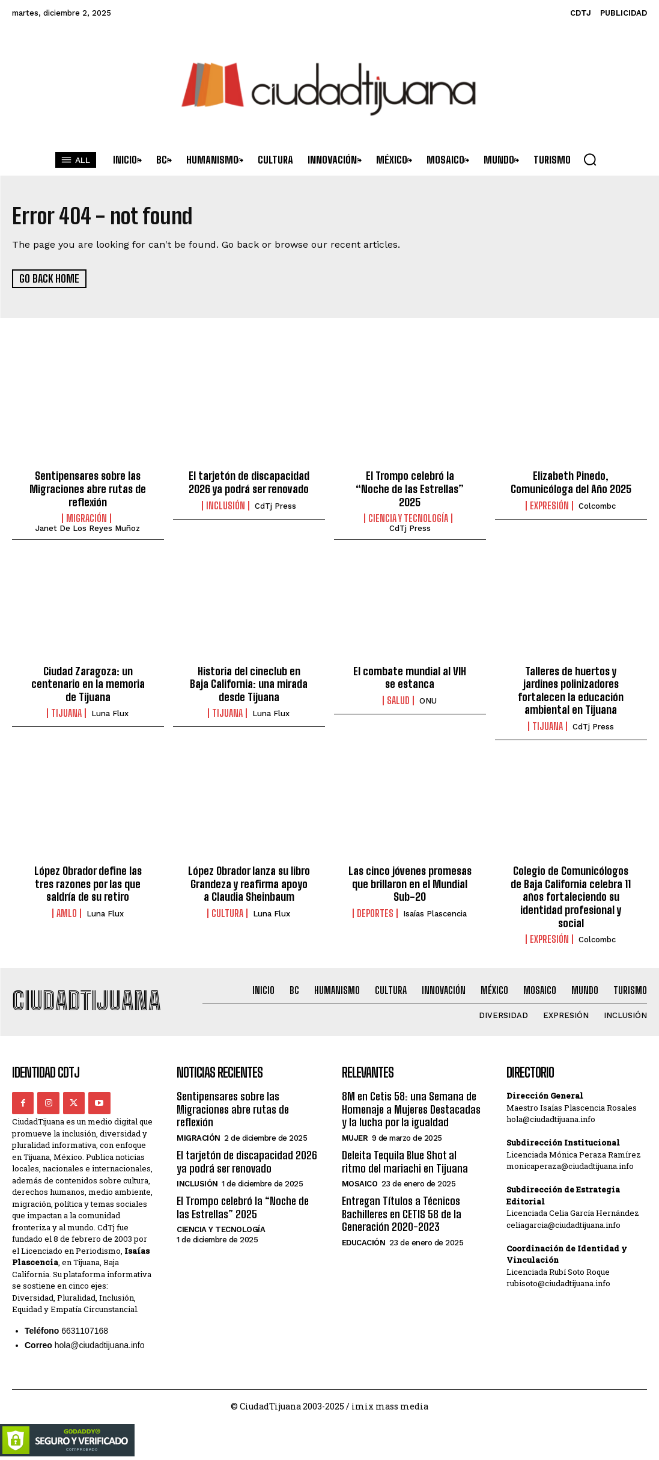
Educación (364, 1242)
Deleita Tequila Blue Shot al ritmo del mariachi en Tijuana (405, 1162)
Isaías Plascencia (435, 913)
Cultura (227, 913)
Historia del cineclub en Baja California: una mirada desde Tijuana (249, 683)
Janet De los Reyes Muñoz (87, 528)
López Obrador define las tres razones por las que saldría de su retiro (88, 883)
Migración (86, 518)
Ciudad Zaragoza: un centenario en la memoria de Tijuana (88, 683)
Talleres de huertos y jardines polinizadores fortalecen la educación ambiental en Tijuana (571, 690)
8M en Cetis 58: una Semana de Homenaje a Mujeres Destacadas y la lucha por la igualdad (411, 1109)
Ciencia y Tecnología (408, 518)
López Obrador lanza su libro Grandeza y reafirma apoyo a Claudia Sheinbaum (249, 883)
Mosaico (360, 1183)
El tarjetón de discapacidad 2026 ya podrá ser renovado (249, 482)
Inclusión (225, 505)
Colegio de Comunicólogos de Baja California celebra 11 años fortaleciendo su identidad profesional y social (571, 896)
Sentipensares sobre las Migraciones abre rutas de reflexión (87, 488)
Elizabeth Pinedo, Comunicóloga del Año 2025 (571, 482)
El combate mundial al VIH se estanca (409, 677)
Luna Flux (110, 713)
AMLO (66, 913)
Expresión (549, 505)
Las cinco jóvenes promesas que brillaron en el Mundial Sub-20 (410, 883)
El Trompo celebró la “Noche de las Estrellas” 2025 (410, 488)
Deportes (375, 913)
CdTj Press (275, 505)
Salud (398, 700)
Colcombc (597, 505)
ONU (428, 700)
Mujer (355, 1138)
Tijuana (66, 713)
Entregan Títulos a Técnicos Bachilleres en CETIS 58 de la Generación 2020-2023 (401, 1213)
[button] (589, 159)
